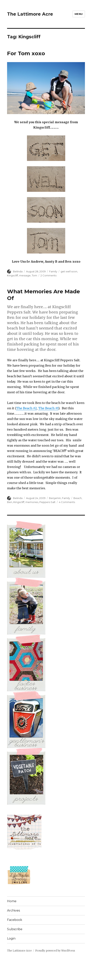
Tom (34, 275)
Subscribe (14, 929)
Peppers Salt (47, 502)
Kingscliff (12, 275)
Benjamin (55, 498)
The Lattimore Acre (30, 14)
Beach (77, 498)
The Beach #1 (48, 408)
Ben (9, 502)
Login (11, 938)
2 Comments (48, 275)
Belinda (18, 271)
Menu (79, 13)
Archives (13, 910)
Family (53, 271)
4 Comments (67, 502)
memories (31, 502)
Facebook (14, 920)
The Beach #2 (26, 408)
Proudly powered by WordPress (55, 950)
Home (11, 901)
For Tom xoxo (26, 53)
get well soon (69, 271)
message (25, 275)
